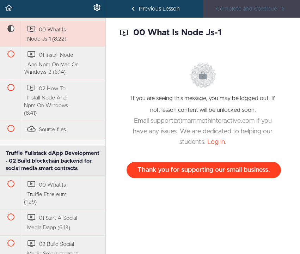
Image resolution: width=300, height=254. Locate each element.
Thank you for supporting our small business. (203, 170)
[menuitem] (97, 9)
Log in (216, 142)
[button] (9, 9)
